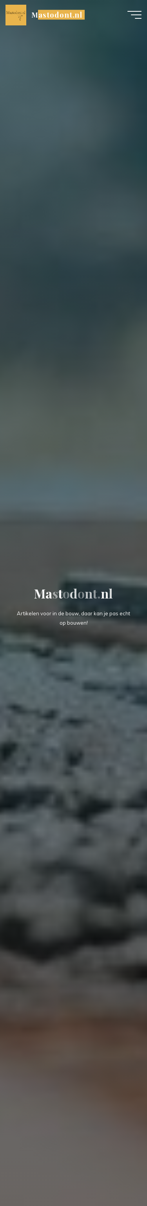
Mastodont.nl (56, 15)
